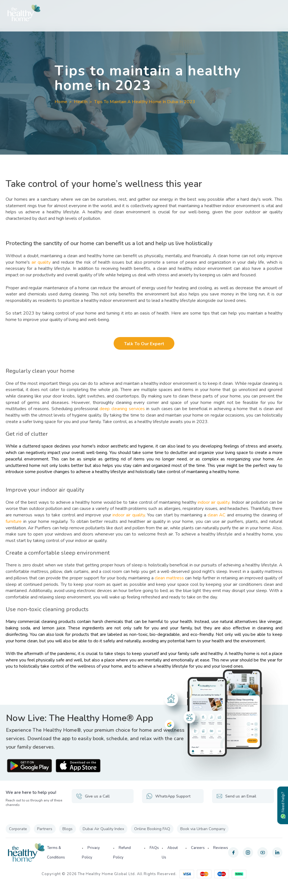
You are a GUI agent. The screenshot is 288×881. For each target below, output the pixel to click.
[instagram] (248, 852)
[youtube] (262, 852)
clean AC (216, 515)
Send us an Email (236, 796)
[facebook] (233, 852)
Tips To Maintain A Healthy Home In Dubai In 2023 (144, 102)
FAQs (154, 847)
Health (80, 102)
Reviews (220, 847)
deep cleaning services (122, 409)
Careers (198, 847)
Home (61, 102)
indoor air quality (214, 502)
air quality (42, 262)
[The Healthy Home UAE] (144, 13)
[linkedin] (277, 852)
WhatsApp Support (168, 796)
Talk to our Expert (144, 344)
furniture (14, 521)
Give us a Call (93, 796)
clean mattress (169, 578)
